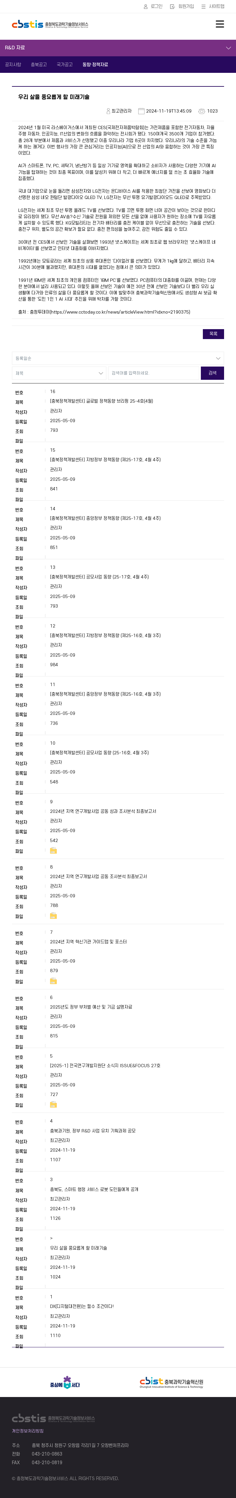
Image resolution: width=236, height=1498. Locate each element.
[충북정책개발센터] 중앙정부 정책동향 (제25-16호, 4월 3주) (105, 694)
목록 (213, 333)
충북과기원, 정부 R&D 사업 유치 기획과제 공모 (93, 1130)
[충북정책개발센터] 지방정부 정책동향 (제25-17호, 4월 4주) (105, 459)
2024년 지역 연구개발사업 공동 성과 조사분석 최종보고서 (103, 811)
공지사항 (13, 64)
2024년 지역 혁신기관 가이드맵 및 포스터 (88, 941)
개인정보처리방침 (28, 1431)
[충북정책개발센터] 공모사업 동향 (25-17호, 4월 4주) (99, 576)
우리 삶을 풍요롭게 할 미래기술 (78, 1248)
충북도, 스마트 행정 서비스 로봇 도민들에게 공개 (94, 1189)
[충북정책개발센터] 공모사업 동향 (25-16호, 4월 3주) (99, 752)
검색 (212, 373)
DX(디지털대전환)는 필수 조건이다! (82, 1306)
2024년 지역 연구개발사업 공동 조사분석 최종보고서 (98, 876)
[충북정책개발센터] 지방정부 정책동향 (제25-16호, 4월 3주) (105, 635)
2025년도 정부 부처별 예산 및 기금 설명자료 (91, 1007)
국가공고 (65, 64)
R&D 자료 (15, 48)
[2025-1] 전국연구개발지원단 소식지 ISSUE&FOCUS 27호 (105, 1065)
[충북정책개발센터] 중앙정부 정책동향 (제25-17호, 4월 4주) (105, 518)
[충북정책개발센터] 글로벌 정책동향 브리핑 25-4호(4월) (101, 401)
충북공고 (39, 64)
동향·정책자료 (95, 64)
